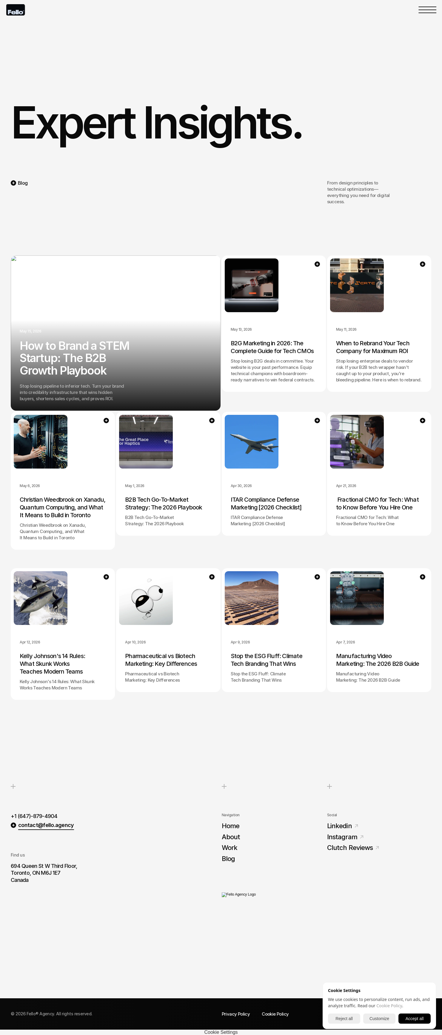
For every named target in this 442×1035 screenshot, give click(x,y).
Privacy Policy (236, 1014)
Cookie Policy (275, 1014)
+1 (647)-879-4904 (34, 815)
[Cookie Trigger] (221, 1032)
